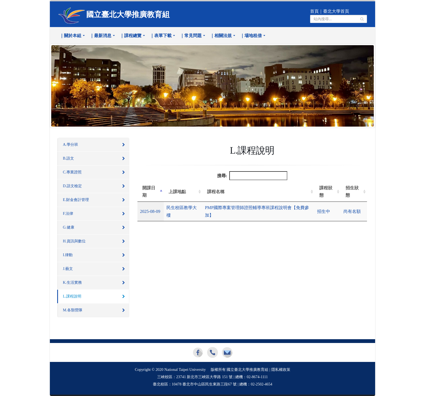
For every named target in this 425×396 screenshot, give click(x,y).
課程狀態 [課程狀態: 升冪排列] (325, 191)
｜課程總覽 (130, 35)
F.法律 (68, 214)
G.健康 (68, 227)
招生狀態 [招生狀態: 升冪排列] (352, 191)
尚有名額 (352, 211)
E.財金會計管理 (76, 200)
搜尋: (252, 175)
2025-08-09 (150, 211)
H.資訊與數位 (74, 241)
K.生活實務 (72, 282)
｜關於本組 (70, 35)
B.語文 (68, 158)
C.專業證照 (72, 172)
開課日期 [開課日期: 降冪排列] (148, 191)
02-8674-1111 (257, 377)
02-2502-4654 (261, 384)
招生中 (323, 211)
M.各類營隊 (72, 310)
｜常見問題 (191, 35)
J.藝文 (68, 269)
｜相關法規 (221, 35)
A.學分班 (70, 145)
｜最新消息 (100, 35)
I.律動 (68, 255)
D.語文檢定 (72, 186)
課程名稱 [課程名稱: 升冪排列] (215, 191)
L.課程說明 (72, 296)
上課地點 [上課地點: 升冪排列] (177, 191)
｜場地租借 (251, 35)
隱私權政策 (280, 370)
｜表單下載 (161, 35)
